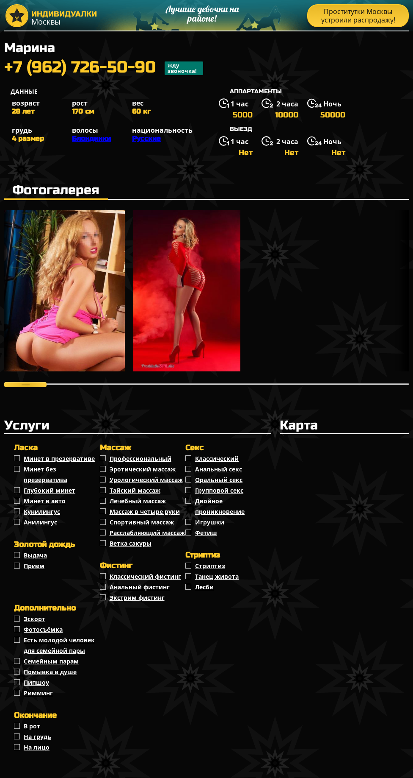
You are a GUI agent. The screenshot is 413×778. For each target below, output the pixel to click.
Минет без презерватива (45, 474)
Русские (146, 138)
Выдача (35, 555)
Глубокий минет (49, 490)
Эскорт (34, 619)
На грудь (37, 737)
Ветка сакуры (130, 543)
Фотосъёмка (43, 629)
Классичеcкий (217, 459)
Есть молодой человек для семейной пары (59, 645)
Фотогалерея (56, 190)
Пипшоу (36, 682)
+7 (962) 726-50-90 (103, 68)
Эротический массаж (143, 469)
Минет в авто (45, 501)
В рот (32, 726)
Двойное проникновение (220, 506)
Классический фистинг (145, 576)
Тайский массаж (135, 490)
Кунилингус (42, 512)
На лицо (37, 747)
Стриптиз (210, 566)
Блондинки (91, 138)
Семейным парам (51, 661)
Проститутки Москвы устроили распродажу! (358, 16)
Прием (34, 566)
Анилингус (40, 522)
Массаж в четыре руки (145, 512)
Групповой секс (219, 490)
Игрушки (209, 522)
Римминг (38, 693)
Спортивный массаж (142, 522)
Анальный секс (218, 469)
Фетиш (206, 533)
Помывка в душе (50, 672)
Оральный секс (218, 480)
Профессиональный (140, 459)
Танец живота (217, 576)
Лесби (204, 587)
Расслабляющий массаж (147, 533)
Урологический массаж (146, 480)
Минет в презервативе (59, 459)
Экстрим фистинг (137, 598)
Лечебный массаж (138, 501)
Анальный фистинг (140, 587)
